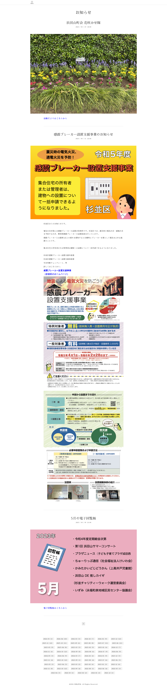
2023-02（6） (90, 664)
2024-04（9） (63, 656)
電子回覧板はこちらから (55, 608)
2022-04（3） (56, 673)
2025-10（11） (62, 643)
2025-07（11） (103, 643)
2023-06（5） (117, 660)
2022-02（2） (83, 673)
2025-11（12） (47, 643)
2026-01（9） (103, 639)
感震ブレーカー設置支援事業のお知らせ (83, 134)
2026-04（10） (62, 639)
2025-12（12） (116, 639)
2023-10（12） (62, 660)
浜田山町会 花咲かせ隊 (83, 22)
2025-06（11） (117, 643)
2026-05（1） (48, 639)
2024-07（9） (103, 651)
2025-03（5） (76, 647)
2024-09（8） (76, 651)
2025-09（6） (76, 643)
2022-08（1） (90, 668)
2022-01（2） (96, 673)
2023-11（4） (49, 660)
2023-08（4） (90, 660)
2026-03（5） (76, 639)
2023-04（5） (63, 664)
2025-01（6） (103, 647)
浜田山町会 (77, 684)
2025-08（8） (89, 643)
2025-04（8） (63, 647)
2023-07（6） (103, 660)
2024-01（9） (103, 656)
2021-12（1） (109, 673)
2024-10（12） (62, 651)
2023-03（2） (76, 664)
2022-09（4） (76, 668)
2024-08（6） (90, 651)
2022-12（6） (116, 664)
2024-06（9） (117, 651)
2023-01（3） (103, 664)
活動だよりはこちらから (55, 118)
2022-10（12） (62, 668)
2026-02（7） (90, 639)
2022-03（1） (70, 673)
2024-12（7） (117, 647)
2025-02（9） (90, 647)
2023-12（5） (116, 656)
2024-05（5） (49, 656)
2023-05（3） (49, 664)
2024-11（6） (49, 651)
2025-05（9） (49, 647)
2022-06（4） (103, 668)
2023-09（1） (76, 660)
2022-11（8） (49, 668)
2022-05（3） (117, 668)
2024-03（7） (76, 656)
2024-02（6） (90, 656)
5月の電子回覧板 (83, 518)
